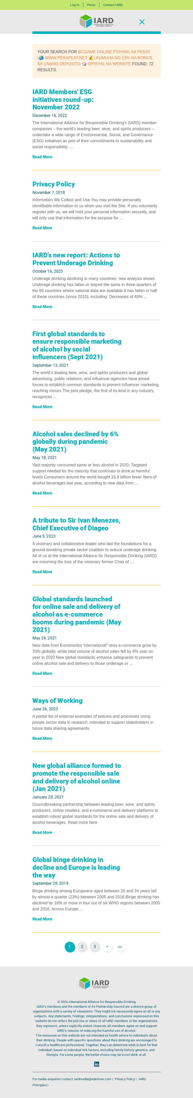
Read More (42, 157)
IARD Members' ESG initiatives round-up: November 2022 (63, 99)
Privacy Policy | (126, 1079)
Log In (74, 5)
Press (91, 5)
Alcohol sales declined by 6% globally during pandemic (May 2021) (75, 441)
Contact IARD (113, 5)
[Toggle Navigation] (142, 22)
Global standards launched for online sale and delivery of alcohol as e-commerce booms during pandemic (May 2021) (76, 614)
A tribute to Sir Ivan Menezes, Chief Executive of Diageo (76, 524)
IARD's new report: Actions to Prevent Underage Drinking (76, 259)
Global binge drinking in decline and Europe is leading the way (76, 867)
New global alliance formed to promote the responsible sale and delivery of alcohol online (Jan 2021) (76, 777)
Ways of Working (57, 700)
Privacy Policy (53, 184)
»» (120, 946)
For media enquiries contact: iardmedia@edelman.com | (73, 1079)
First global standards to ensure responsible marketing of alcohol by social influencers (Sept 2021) (77, 345)
